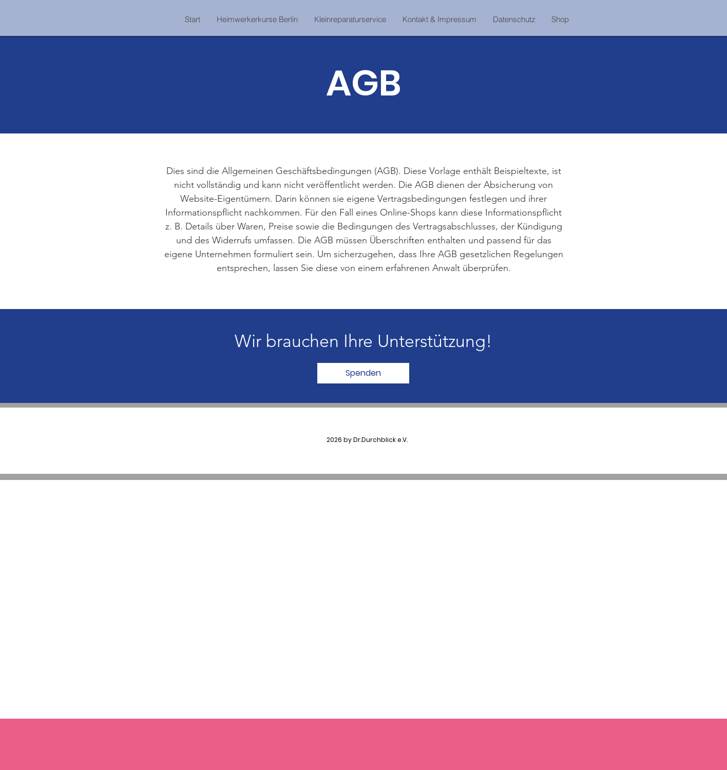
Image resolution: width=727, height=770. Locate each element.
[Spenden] (363, 373)
